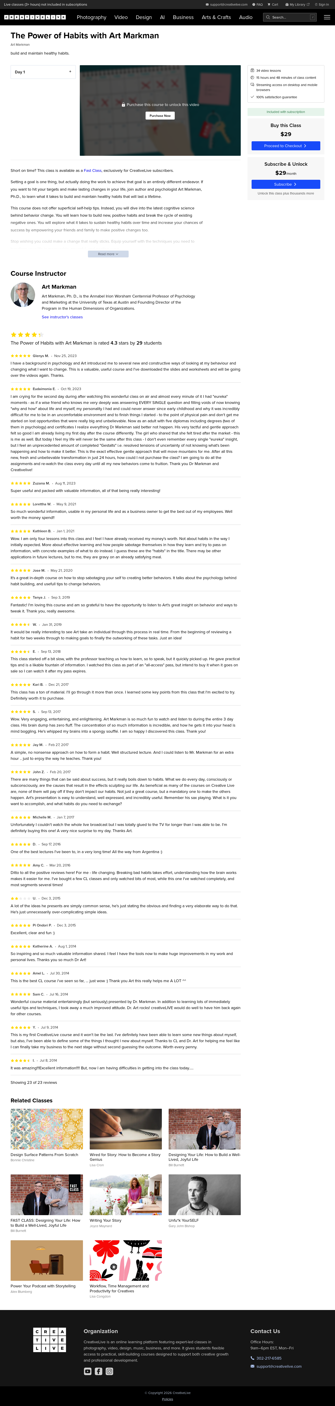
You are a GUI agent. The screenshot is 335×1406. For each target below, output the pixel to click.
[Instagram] (109, 1371)
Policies (167, 1399)
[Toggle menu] (327, 17)
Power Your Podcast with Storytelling (43, 1286)
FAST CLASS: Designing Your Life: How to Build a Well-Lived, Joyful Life (45, 1222)
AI (162, 17)
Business (183, 17)
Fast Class (92, 170)
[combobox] (289, 17)
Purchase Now (160, 115)
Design (144, 17)
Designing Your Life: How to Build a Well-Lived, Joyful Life (205, 1157)
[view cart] (274, 4)
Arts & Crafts (216, 17)
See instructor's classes (62, 317)
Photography (91, 17)
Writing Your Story (105, 1220)
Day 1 (20, 72)
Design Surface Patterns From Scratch (44, 1154)
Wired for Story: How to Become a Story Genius (125, 1157)
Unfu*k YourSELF (184, 1220)
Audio (245, 17)
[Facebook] (98, 1371)
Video (121, 17)
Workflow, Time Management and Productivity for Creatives (119, 1288)
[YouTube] (88, 1371)
